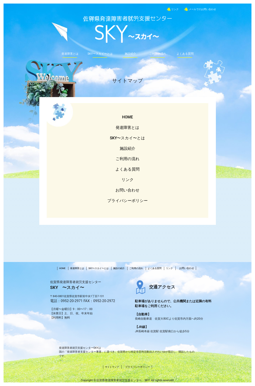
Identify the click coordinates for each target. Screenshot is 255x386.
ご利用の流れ (157, 53)
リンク (175, 9)
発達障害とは (69, 53)
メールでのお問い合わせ (202, 9)
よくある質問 (185, 53)
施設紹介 (130, 53)
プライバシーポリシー (127, 200)
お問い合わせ (127, 190)
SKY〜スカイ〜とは (100, 53)
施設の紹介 (119, 268)
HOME (127, 117)
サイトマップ (112, 367)
